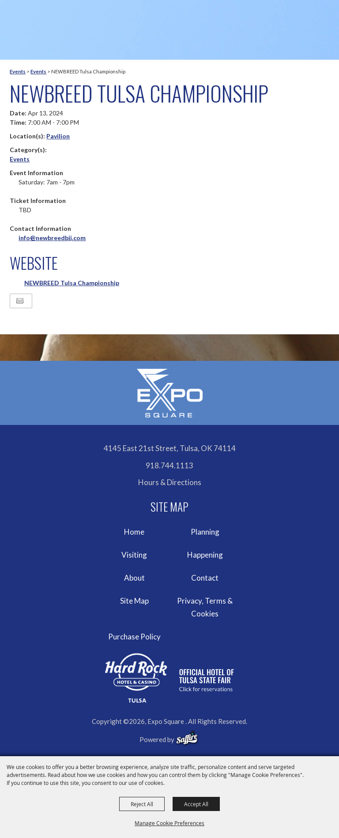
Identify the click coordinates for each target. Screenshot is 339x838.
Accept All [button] (196, 803)
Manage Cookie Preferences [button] (169, 823)
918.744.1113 (169, 465)
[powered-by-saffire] (187, 738)
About (134, 577)
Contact (204, 577)
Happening (205, 554)
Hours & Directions (169, 482)
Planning (205, 531)
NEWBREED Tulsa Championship (71, 283)
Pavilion (58, 136)
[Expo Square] (169, 393)
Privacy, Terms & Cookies (205, 607)
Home (134, 531)
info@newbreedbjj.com (52, 237)
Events (18, 71)
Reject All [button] (142, 803)
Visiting (134, 554)
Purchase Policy (134, 636)
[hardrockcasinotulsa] (169, 678)
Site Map (134, 600)
